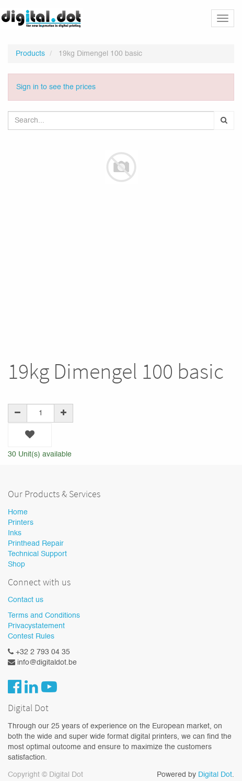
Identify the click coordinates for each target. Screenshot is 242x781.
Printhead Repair (36, 543)
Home (18, 512)
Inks (14, 533)
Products (30, 53)
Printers (20, 522)
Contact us (25, 600)
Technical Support (37, 554)
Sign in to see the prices (56, 87)
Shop (16, 564)
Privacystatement (36, 626)
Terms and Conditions (44, 615)
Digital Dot (215, 774)
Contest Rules (31, 636)
